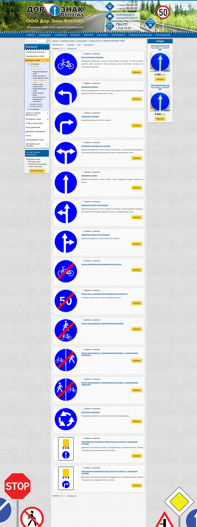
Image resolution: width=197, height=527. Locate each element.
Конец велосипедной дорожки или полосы (101, 264)
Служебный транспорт (35, 52)
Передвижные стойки (35, 56)
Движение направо (90, 116)
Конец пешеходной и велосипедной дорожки (102, 323)
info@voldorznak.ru (125, 14)
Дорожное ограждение (35, 131)
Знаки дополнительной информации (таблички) (39, 98)
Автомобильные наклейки (33, 145)
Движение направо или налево (95, 146)
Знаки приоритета (39, 76)
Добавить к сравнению (92, 54)
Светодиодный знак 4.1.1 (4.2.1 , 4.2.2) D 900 (160, 87)
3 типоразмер (34, 109)
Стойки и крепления (34, 123)
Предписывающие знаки (39, 81)
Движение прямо (89, 175)
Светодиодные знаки (35, 140)
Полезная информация (140, 35)
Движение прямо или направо (95, 235)
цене (79, 45)
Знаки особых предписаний (38, 85)
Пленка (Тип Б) (36, 104)
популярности (89, 45)
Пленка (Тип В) (36, 106)
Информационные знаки (40, 90)
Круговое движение (90, 412)
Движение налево (89, 87)
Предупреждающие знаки (40, 73)
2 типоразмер (34, 66)
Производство (163, 35)
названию (70, 45)
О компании (61, 35)
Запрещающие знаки (40, 78)
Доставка (88, 35)
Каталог (55, 41)
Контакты (75, 35)
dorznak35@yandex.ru (127, 18)
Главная (31, 35)
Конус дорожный (33, 127)
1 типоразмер (34, 64)
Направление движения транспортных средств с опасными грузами (109, 443)
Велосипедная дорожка (92, 57)
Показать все (71, 48)
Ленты (28, 135)
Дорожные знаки (33, 60)
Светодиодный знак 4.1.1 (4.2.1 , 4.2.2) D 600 (160, 47)
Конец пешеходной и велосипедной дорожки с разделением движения (109, 354)
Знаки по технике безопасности (33, 114)
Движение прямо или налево (94, 205)
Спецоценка (45, 35)
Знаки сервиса (38, 93)
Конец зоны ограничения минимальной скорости (104, 294)
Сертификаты (118, 35)
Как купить (102, 35)
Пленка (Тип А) (36, 69)
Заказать (160, 79)
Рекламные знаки (33, 119)
